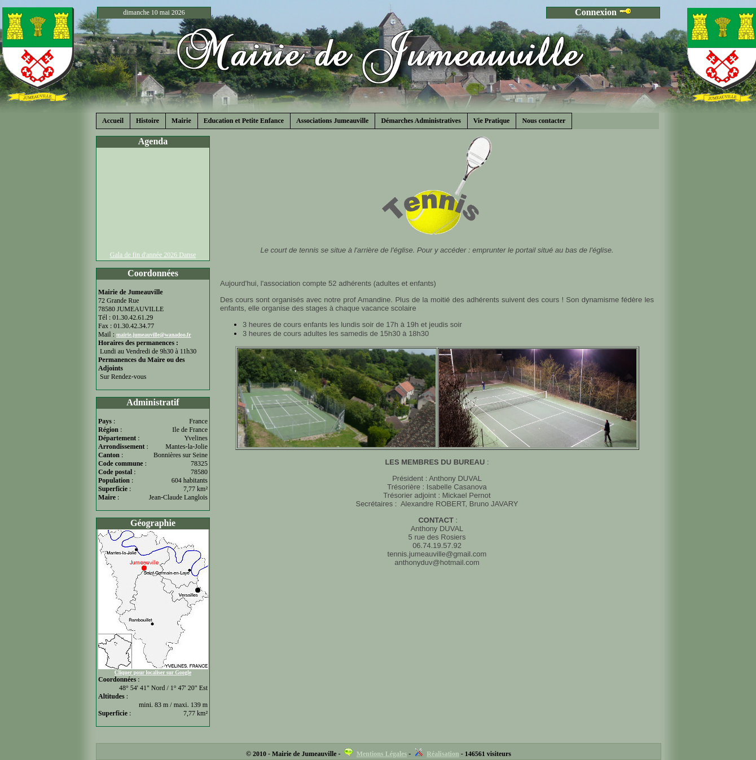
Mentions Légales (382, 754)
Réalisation (443, 754)
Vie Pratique (491, 121)
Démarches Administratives (420, 121)
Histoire (147, 121)
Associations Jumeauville (332, 121)
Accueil (113, 121)
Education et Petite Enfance (244, 121)
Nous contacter (543, 121)
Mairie (181, 121)
